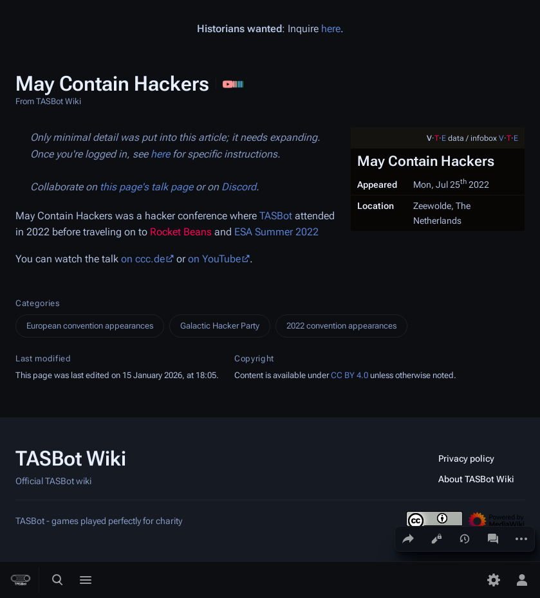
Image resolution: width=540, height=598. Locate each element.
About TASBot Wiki (476, 479)
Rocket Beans (181, 232)
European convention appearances (89, 326)
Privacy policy (466, 458)
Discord (238, 187)
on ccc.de (143, 259)
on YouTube (214, 259)
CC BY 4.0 (349, 375)
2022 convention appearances (341, 326)
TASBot (275, 216)
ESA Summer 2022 (276, 232)
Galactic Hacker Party (219, 326)
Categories (37, 303)
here (330, 29)
